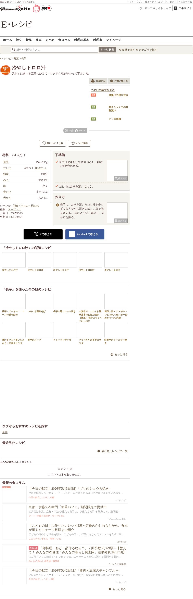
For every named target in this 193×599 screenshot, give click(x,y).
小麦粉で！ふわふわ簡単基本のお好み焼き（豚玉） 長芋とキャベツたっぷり (90, 308)
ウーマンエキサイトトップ (155, 8)
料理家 (97, 40)
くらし (139, 2)
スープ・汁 (14, 209)
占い (160, 2)
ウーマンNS (58, 516)
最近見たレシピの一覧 (114, 451)
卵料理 (56, 561)
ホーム (7, 40)
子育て (130, 2)
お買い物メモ (119, 81)
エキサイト (185, 8)
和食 (15, 205)
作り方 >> (41, 168)
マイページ (113, 40)
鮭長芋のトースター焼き (116, 333)
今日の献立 (34, 497)
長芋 (5, 432)
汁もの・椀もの (30, 205)
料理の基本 (81, 40)
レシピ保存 (81, 143)
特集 (29, 40)
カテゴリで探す (148, 49)
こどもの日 (34, 538)
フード (32, 516)
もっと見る (121, 354)
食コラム (64, 40)
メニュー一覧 (185, 2)
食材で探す (128, 49)
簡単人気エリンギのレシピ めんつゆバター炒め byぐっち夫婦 (116, 306)
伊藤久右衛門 (43, 516)
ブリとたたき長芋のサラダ (90, 333)
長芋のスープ (39, 331)
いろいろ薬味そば (39, 303)
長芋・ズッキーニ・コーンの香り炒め (14, 305)
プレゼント (170, 2)
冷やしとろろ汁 (14, 261)
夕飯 (52, 497)
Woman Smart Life (117, 519)
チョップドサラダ (65, 331)
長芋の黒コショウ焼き (65, 303)
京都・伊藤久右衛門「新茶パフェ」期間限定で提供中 (68, 507)
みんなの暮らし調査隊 (40, 561)
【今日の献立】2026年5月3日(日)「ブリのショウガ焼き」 (70, 488)
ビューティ (150, 2)
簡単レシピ (55, 538)
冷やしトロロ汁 (39, 261)
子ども (44, 538)
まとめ (49, 40)
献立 (19, 40)
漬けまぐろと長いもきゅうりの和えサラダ (14, 333)
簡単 (39, 40)
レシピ (44, 497)
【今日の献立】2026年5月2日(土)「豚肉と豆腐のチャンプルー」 (75, 570)
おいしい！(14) (55, 143)
